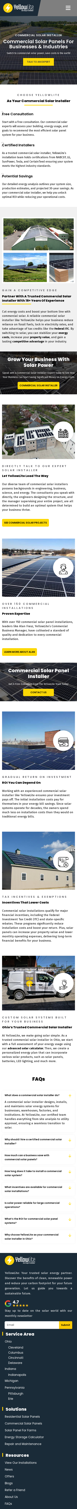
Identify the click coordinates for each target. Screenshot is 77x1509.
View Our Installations (21, 1463)
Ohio (8, 1341)
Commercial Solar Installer (38, 385)
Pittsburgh (15, 1394)
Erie (10, 1399)
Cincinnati (15, 1358)
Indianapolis (17, 1375)
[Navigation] (68, 8)
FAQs (8, 1504)
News (9, 1470)
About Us (11, 1497)
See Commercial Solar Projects (25, 522)
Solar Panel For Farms (20, 1430)
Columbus (15, 1353)
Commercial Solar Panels (23, 1423)
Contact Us (38, 692)
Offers (9, 1476)
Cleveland (15, 1347)
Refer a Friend (15, 1490)
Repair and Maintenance (23, 1444)
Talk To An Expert (38, 62)
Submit (65, 1325)
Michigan (11, 1381)
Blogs (9, 1483)
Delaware (15, 1363)
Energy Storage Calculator (24, 1437)
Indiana (10, 1369)
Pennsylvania (14, 1388)
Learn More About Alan (19, 652)
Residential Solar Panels (22, 1417)
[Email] (32, 1325)
